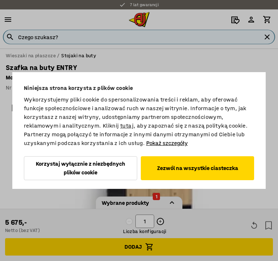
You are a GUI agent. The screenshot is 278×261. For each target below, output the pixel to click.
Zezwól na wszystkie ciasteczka (197, 168)
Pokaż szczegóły (167, 143)
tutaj (127, 125)
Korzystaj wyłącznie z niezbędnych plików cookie (80, 168)
